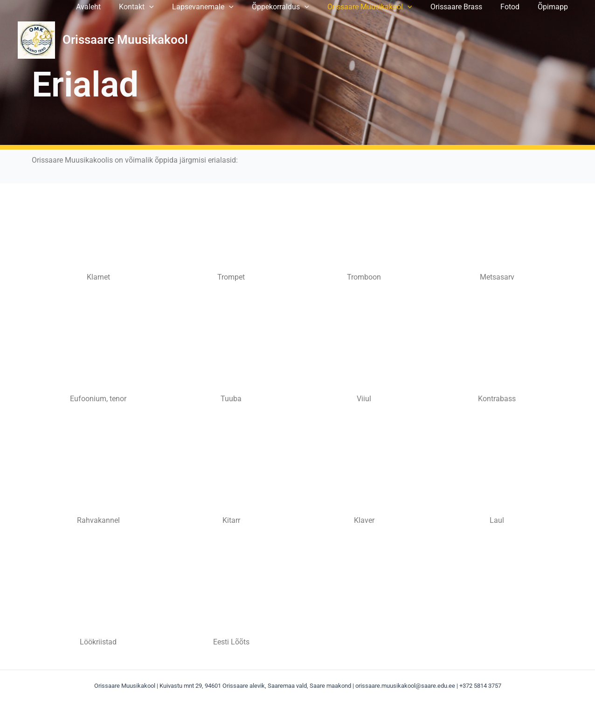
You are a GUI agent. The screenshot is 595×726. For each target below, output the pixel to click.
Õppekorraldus (296, 7)
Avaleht (114, 7)
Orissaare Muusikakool (381, 7)
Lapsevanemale (221, 7)
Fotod (515, 7)
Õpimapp (555, 7)
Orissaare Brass (465, 7)
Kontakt (158, 7)
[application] (171, 7)
